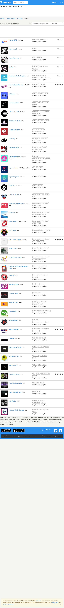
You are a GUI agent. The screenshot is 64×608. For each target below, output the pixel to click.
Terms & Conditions (8, 604)
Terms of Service (6, 436)
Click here (38, 600)
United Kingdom (10, 18)
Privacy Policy (15, 436)
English (49, 430)
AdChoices (33, 436)
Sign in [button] (61, 2)
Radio (54, 2)
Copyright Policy (24, 436)
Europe (2, 18)
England (19, 18)
